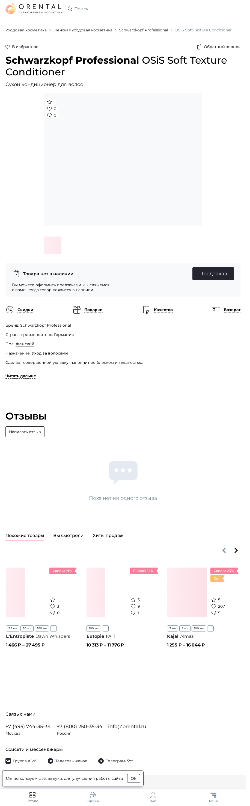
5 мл (185, 628)
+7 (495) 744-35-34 (28, 727)
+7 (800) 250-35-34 (79, 727)
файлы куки (50, 778)
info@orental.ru (127, 727)
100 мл (42, 628)
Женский (25, 343)
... (53, 628)
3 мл (172, 628)
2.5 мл (12, 628)
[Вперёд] (236, 550)
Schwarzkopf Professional (45, 325)
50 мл (27, 628)
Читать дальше (20, 375)
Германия (64, 334)
